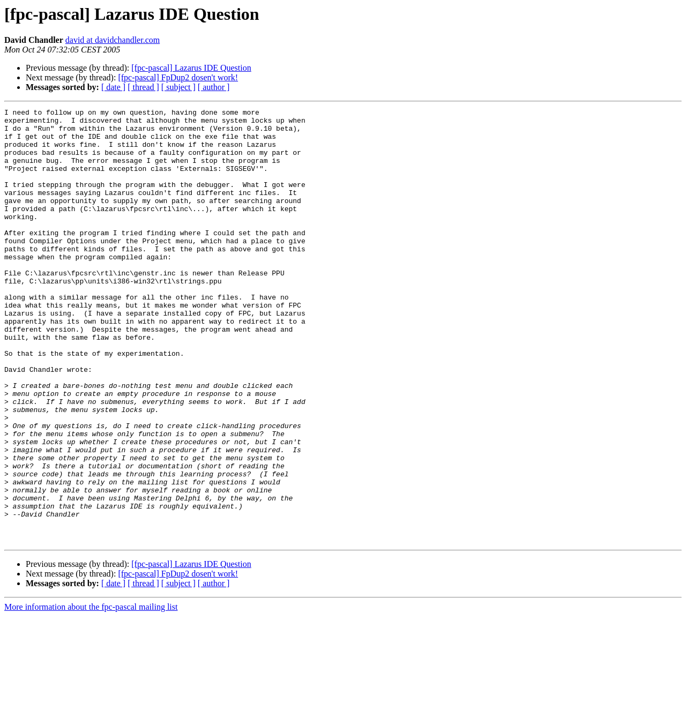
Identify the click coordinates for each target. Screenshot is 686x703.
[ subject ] (178, 87)
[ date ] (113, 87)
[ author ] (214, 87)
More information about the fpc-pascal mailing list (90, 693)
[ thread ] (143, 87)
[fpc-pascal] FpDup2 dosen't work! (178, 77)
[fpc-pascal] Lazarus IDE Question (191, 67)
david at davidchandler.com (112, 39)
